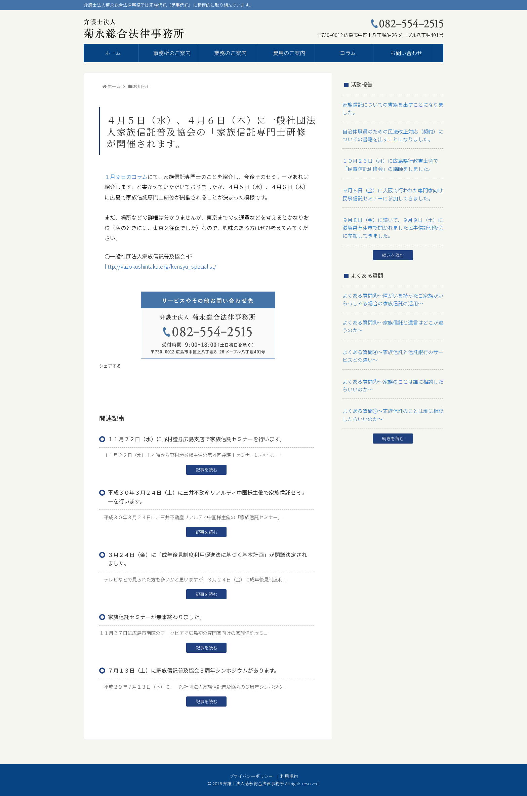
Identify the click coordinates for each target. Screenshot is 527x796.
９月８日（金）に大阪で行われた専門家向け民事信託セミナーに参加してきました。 (391, 190)
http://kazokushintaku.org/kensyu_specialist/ (160, 266)
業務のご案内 (230, 53)
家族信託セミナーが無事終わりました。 (156, 617)
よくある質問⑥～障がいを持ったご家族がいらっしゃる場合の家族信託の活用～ (391, 292)
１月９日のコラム (126, 177)
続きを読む (393, 248)
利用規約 (289, 776)
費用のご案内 (289, 53)
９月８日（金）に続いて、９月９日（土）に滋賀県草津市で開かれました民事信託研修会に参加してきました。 (391, 222)
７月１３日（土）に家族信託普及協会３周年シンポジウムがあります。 (193, 670)
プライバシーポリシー (251, 776)
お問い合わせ (406, 53)
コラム (348, 53)
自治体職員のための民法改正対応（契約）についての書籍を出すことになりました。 (391, 133)
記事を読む (206, 469)
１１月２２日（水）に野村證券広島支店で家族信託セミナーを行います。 (196, 439)
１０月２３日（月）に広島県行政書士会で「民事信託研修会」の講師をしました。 (391, 161)
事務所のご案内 (172, 53)
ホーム (113, 53)
